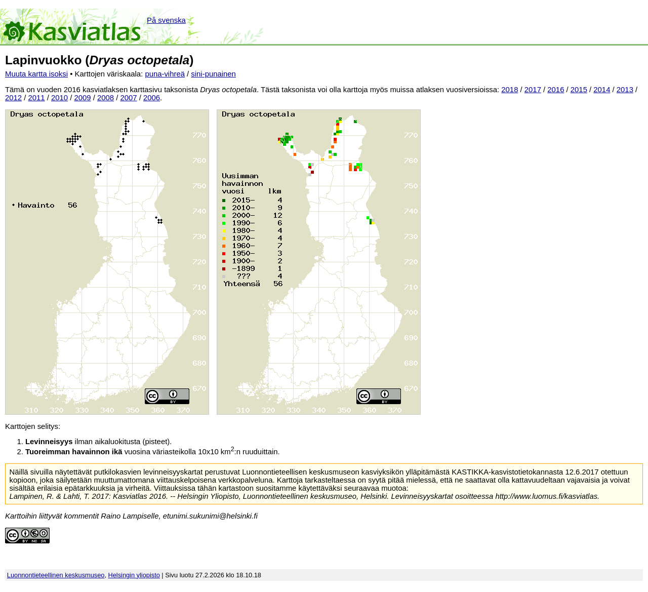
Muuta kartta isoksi (36, 74)
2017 (532, 90)
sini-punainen (213, 74)
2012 (13, 98)
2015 (579, 90)
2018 (509, 90)
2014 (601, 90)
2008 (105, 98)
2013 (625, 90)
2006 (151, 98)
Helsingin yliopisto (134, 575)
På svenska (166, 20)
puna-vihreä (165, 74)
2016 (555, 90)
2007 (128, 98)
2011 (36, 98)
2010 (59, 98)
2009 (82, 98)
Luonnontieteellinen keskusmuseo (56, 575)
